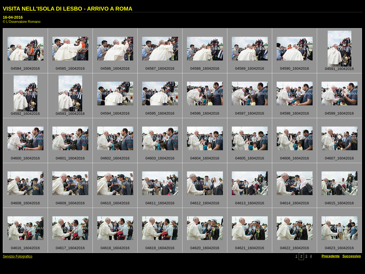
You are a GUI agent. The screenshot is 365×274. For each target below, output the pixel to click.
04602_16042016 (115, 158)
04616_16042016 (25, 248)
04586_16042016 (115, 68)
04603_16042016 (159, 158)
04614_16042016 (294, 203)
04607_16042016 (339, 158)
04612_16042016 (204, 203)
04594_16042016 (115, 113)
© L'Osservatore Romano (21, 22)
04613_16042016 (249, 203)
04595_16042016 (159, 113)
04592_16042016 (25, 113)
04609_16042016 (70, 203)
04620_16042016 (204, 248)
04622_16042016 (294, 248)
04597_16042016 (249, 113)
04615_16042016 (339, 203)
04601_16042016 (70, 158)
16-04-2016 (13, 17)
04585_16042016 (70, 68)
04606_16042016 (294, 158)
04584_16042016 (25, 68)
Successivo (351, 256)
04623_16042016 (339, 248)
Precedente (331, 256)
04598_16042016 (294, 113)
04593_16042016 (70, 113)
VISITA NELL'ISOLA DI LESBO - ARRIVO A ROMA (67, 9)
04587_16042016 (159, 68)
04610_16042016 (115, 203)
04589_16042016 (249, 68)
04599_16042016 (339, 113)
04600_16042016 (25, 158)
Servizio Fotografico (17, 256)
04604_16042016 (204, 158)
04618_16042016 (115, 248)
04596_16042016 (204, 113)
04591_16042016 (339, 69)
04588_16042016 (204, 68)
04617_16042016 (70, 248)
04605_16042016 (249, 158)
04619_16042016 (159, 248)
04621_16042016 (249, 248)
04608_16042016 (25, 203)
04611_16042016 (159, 203)
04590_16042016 (294, 68)
